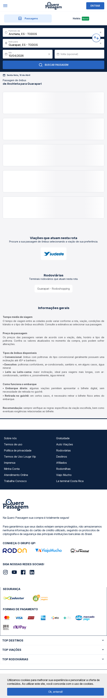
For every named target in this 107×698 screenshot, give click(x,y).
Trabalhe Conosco (15, 481)
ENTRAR (95, 5)
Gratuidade (63, 438)
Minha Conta (12, 468)
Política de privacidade (17, 450)
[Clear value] (49, 54)
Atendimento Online (16, 475)
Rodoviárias (63, 450)
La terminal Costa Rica (70, 481)
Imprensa (9, 462)
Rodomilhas (63, 468)
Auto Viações (64, 444)
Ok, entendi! (55, 691)
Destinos (61, 456)
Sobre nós (10, 438)
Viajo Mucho (64, 475)
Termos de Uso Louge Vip (20, 456)
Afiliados (61, 462)
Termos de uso (13, 444)
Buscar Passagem (53, 65)
